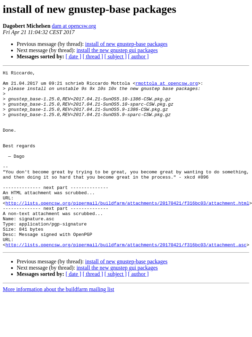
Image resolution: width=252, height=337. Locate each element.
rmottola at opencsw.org (166, 86)
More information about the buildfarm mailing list (58, 325)
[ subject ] (115, 56)
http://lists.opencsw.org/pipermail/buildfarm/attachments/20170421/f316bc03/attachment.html (127, 230)
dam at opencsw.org (74, 26)
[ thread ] (93, 56)
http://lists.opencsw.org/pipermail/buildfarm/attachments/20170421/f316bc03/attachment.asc (126, 280)
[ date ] (73, 56)
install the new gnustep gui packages (117, 50)
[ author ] (138, 56)
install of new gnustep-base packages (126, 44)
